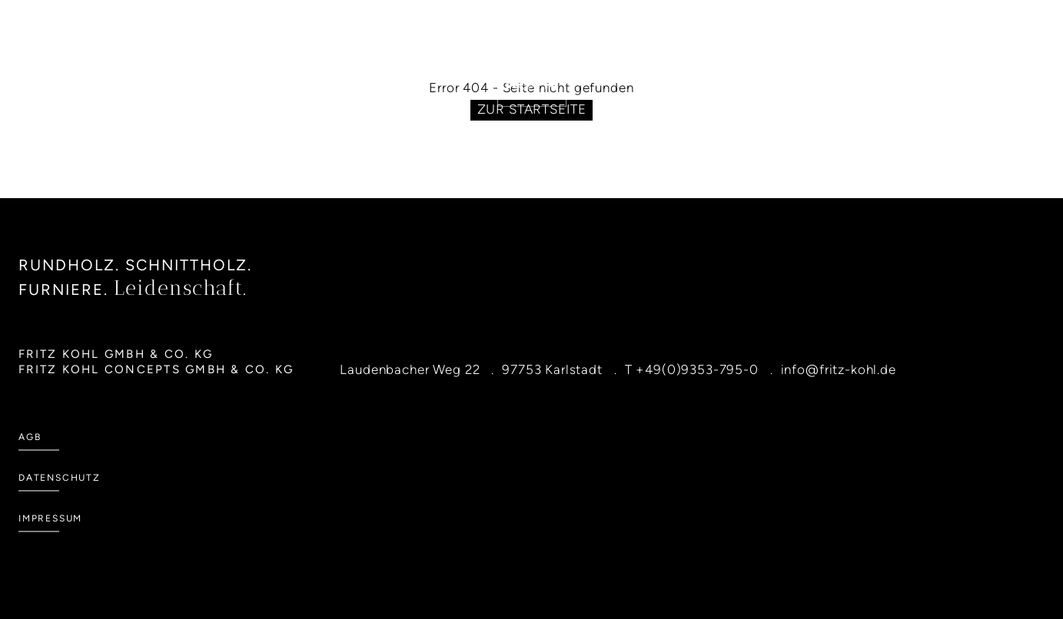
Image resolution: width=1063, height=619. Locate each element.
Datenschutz (59, 477)
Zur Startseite (531, 109)
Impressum (50, 518)
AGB (29, 437)
